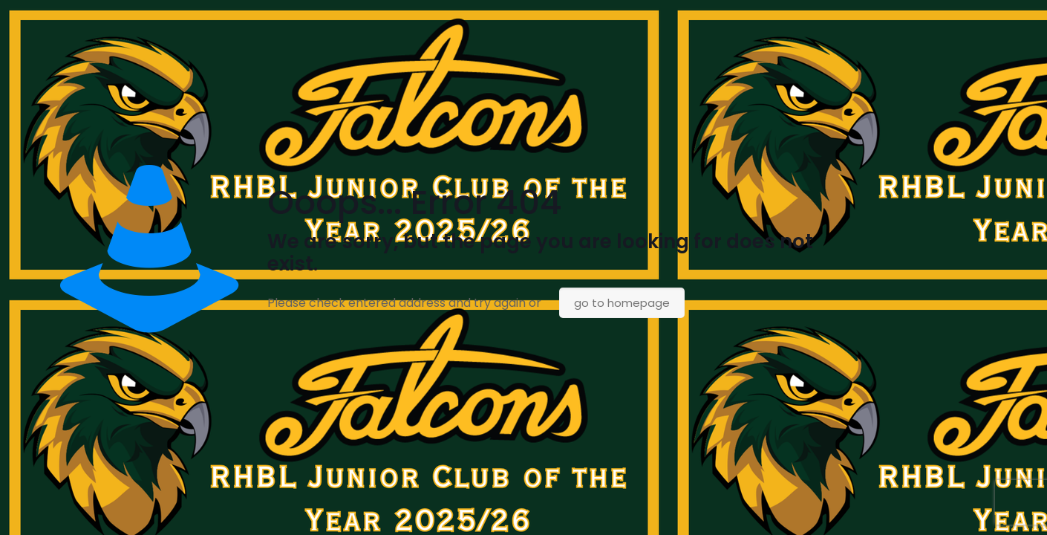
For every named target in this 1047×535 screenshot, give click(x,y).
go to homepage (622, 303)
